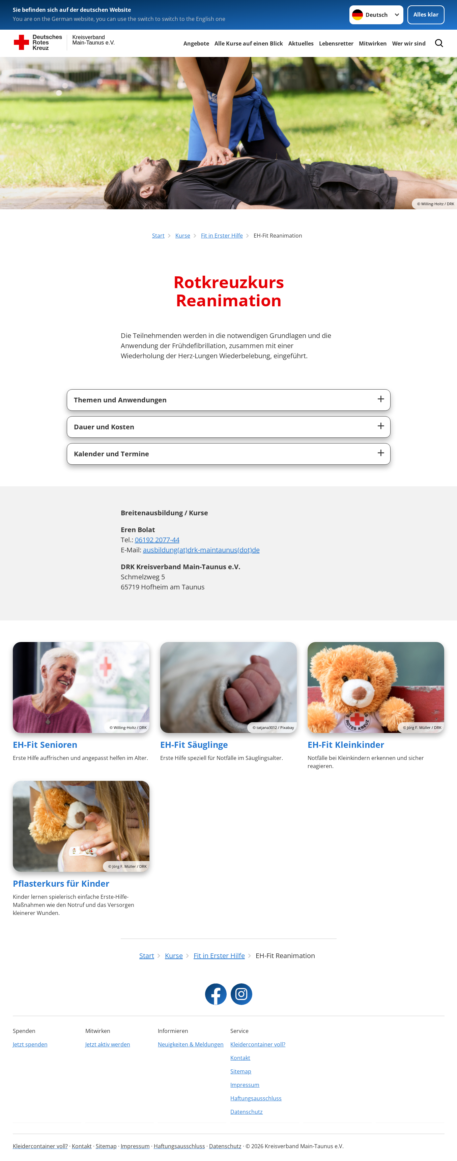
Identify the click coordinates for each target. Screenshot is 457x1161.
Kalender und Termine (111, 453)
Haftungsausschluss (256, 1098)
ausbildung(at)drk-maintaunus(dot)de (201, 549)
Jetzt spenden (30, 1044)
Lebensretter (336, 43)
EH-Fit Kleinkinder (346, 744)
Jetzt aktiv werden (107, 1044)
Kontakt (240, 1058)
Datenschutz (246, 1112)
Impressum (244, 1085)
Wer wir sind (409, 43)
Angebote (196, 43)
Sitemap (240, 1071)
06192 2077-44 (157, 539)
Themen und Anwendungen (120, 399)
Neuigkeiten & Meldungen (191, 1044)
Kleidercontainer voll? (257, 1044)
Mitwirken (373, 43)
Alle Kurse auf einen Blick (249, 43)
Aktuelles (301, 43)
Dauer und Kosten (104, 426)
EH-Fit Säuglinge (194, 744)
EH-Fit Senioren (45, 744)
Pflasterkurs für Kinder (61, 883)
